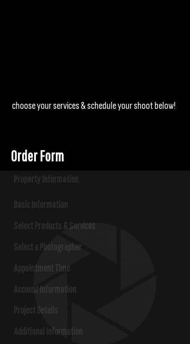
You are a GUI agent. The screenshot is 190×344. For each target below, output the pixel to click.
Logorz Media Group (72, 30)
